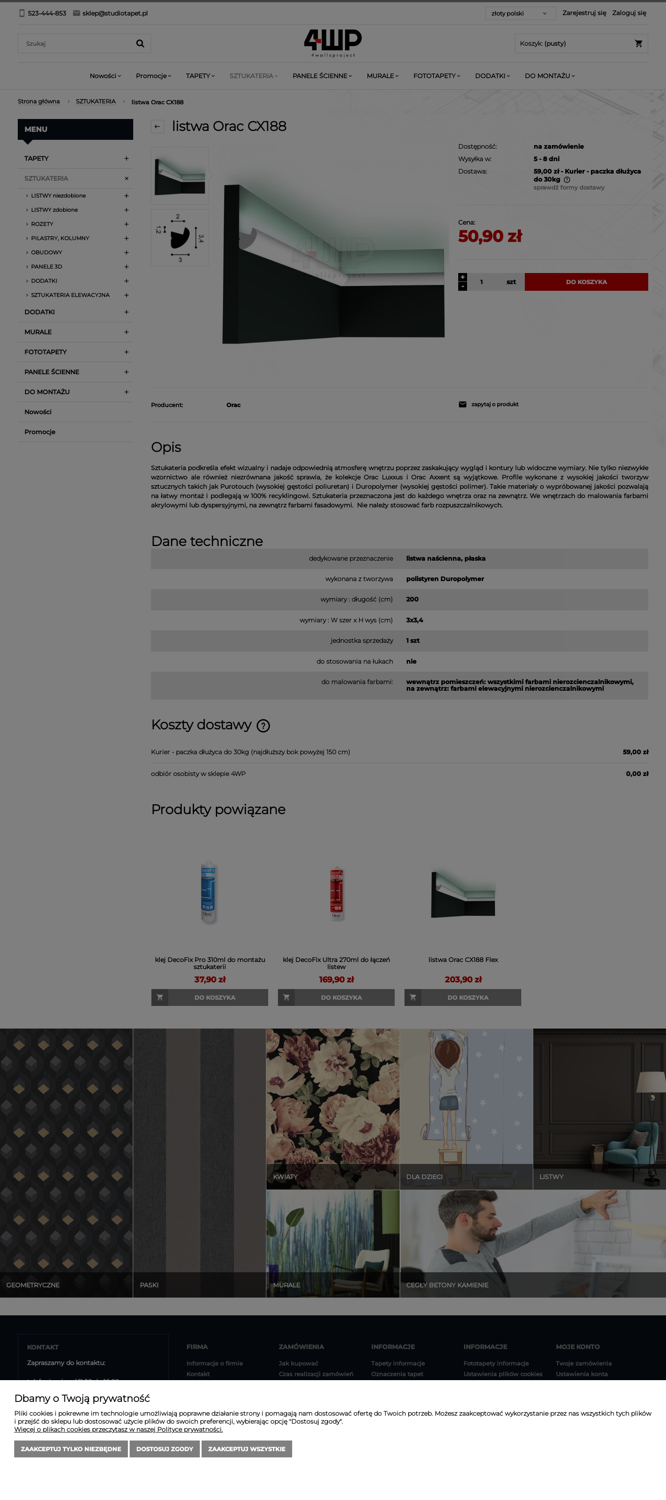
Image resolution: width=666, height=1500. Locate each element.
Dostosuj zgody (164, 1449)
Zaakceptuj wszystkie (246, 1449)
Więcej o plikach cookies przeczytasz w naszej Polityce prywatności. (118, 1429)
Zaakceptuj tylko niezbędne (71, 1449)
